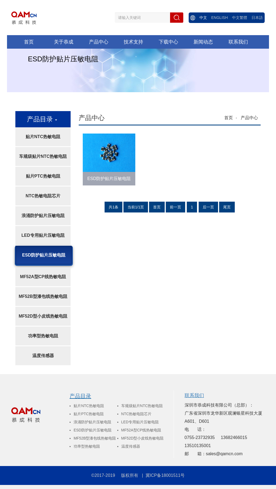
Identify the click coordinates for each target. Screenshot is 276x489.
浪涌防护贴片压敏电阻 (43, 215)
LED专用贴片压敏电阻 (43, 235)
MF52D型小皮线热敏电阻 (43, 316)
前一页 (175, 207)
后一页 (208, 207)
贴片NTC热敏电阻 (43, 136)
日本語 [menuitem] (257, 17)
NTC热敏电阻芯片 (43, 196)
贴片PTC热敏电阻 (43, 176)
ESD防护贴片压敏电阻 (43, 255)
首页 (228, 117)
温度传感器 (43, 355)
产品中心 (249, 117)
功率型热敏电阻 (43, 336)
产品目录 (80, 396)
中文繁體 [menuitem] (239, 17)
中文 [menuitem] (203, 17)
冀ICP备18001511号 (165, 475)
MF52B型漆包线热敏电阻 (43, 296)
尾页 (227, 207)
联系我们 (194, 395)
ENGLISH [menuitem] (219, 17)
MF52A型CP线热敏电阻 (43, 276)
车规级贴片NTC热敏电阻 (43, 156)
